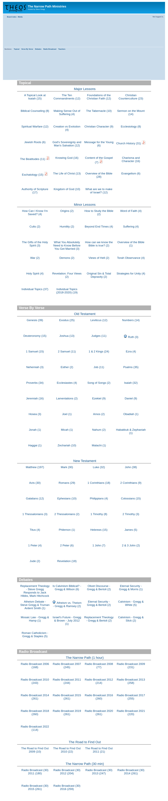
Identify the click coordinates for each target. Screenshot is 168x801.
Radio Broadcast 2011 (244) (67, 681)
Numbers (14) (131, 320)
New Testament (84, 461)
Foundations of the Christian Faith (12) (99, 97)
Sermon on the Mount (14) (131, 112)
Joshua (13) (66, 335)
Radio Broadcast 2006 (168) (35, 665)
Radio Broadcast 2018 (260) (35, 712)
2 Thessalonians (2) (66, 514)
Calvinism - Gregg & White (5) (131, 603)
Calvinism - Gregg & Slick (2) (131, 619)
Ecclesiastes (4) (67, 382)
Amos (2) (99, 414)
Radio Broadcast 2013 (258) (131, 681)
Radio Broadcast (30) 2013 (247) (98, 772)
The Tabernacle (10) (99, 110)
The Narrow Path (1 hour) (85, 658)
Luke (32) (99, 467)
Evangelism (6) (130, 173)
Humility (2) (67, 226)
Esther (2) (67, 367)
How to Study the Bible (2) (98, 212)
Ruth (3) (133, 337)
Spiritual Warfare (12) (35, 126)
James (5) (131, 529)
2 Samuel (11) (67, 351)
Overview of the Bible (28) (98, 175)
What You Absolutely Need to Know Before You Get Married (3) (66, 245)
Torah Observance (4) (131, 257)
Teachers (61, 49)
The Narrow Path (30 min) (85, 764)
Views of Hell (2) (99, 257)
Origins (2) (67, 210)
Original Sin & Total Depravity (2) (99, 275)
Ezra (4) (131, 351)
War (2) (35, 257)
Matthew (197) (35, 467)
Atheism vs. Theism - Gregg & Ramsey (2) (67, 604)
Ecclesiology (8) (131, 126)
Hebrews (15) (98, 529)
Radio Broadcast (49, 49)
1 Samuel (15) (35, 351)
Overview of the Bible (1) (130, 244)
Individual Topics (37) (35, 289)
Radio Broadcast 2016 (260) (99, 697)
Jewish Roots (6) (35, 142)
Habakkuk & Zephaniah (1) (131, 431)
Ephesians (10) (66, 498)
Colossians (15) (131, 498)
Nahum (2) (99, 429)
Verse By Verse (27, 49)
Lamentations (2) (67, 398)
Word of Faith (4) (131, 210)
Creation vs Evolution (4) (66, 128)
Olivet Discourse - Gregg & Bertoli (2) (99, 587)
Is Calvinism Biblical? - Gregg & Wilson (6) (67, 587)
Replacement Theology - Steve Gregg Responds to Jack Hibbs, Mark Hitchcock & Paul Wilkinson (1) (35, 592)
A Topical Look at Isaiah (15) (35, 97)
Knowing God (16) (66, 157)
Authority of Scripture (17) (35, 191)
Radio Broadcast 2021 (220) (131, 712)
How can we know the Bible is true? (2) (99, 244)
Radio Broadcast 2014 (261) (35, 697)
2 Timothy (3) (131, 514)
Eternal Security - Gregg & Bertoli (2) (99, 603)
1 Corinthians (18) (98, 482)
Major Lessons (85, 89)
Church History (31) (128, 143)
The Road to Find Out (85, 742)
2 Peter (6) (67, 545)
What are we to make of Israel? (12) (98, 191)
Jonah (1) (35, 429)
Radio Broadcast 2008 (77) (99, 665)
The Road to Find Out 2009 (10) (35, 750)
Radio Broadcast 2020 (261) (99, 712)
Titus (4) (35, 529)
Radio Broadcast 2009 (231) (131, 665)
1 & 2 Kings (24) (99, 351)
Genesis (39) (35, 320)
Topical (16, 49)
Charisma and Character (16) (131, 159)
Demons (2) (66, 257)
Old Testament (85, 314)
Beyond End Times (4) (99, 226)
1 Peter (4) (35, 545)
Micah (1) (67, 429)
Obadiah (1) (130, 414)
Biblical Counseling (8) (35, 110)
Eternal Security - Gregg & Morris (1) (131, 587)
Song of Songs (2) (98, 382)
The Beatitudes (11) (32, 159)
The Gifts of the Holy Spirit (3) (35, 244)
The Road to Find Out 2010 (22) (67, 750)
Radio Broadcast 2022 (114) (35, 728)
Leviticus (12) (98, 320)
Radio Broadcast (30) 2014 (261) (130, 772)
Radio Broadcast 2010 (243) (35, 681)
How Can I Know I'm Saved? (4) (35, 212)
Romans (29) (67, 482)
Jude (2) (35, 561)
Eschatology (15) (32, 174)
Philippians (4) (99, 498)
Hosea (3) (35, 414)
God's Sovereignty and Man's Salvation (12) (67, 144)
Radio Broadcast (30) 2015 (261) (34, 787)
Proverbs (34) (34, 382)
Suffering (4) (131, 226)
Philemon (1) (67, 529)
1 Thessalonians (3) (34, 514)
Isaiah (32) (131, 382)
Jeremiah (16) (35, 398)
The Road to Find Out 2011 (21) (99, 750)
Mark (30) (67, 467)
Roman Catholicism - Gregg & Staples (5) (35, 634)
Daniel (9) (131, 398)
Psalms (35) (130, 367)
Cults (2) (34, 226)
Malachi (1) (99, 445)
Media (20, 17)
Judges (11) (98, 335)
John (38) (131, 467)
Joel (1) (67, 414)
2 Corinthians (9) (131, 482)
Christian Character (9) (98, 126)
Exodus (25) (67, 320)
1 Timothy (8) (99, 514)
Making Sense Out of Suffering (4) (67, 112)
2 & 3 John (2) (131, 545)
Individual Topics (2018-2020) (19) (67, 291)
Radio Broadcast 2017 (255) (131, 697)
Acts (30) (35, 482)
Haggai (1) (35, 445)
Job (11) (99, 367)
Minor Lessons (85, 204)
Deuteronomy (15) (34, 335)
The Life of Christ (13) (67, 173)
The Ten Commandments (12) (66, 97)
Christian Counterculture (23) (131, 97)
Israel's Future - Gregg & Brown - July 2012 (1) (67, 620)
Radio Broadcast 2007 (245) (67, 665)
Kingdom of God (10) (67, 189)
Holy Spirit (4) (34, 273)
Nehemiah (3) (34, 367)
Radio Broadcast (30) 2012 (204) (66, 772)
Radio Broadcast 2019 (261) (67, 712)
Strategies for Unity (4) (131, 273)
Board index (12, 17)
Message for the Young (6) (98, 144)
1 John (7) (98, 545)
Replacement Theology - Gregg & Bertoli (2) (99, 619)
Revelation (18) (66, 561)
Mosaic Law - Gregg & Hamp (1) (35, 619)
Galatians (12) (35, 498)
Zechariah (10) (67, 445)
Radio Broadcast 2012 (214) (99, 681)
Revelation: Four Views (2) (67, 275)
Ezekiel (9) (99, 398)
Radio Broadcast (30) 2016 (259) (66, 787)
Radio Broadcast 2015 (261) (67, 697)
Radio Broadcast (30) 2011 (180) (34, 772)
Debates (38, 49)
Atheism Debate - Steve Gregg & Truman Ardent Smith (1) (34, 605)
